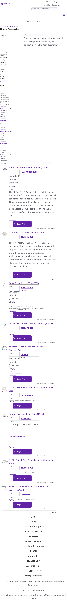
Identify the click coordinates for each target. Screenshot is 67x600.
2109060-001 (27, 395)
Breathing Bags (3, 59)
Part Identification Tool (33, 546)
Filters (1, 73)
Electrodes (2, 69)
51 (55, 163)
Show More (2, 81)
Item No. (10, 170)
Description (11, 189)
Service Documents (33, 541)
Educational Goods (33, 531)
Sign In (38, 21)
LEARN (33, 551)
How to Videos (33, 556)
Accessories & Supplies (33, 526)
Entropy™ (2, 71)
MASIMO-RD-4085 (29, 171)
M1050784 (26, 418)
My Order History (33, 570)
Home (2, 26)
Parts (33, 521)
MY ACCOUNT (33, 561)
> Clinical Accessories (12, 26)
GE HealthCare (11, 581)
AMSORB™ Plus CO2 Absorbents (3, 55)
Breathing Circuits (3, 60)
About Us (47, 5)
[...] (9, 218)
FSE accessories (3, 76)
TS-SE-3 (24, 354)
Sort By (40, 163)
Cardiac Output (3, 64)
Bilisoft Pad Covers (3, 57)
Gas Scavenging (3, 80)
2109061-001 (27, 467)
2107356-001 (27, 236)
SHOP (33, 516)
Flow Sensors (2, 74)
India (50, 2)
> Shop (5, 26)
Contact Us (56, 5)
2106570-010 (27, 328)
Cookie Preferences (43, 581)
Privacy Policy (26, 581)
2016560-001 (27, 287)
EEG (1, 67)
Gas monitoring (3, 78)
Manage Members (33, 575)
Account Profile (33, 565)
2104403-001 (23, 290)
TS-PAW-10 (26, 494)
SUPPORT (33, 536)
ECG (1, 66)
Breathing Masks (3, 62)
